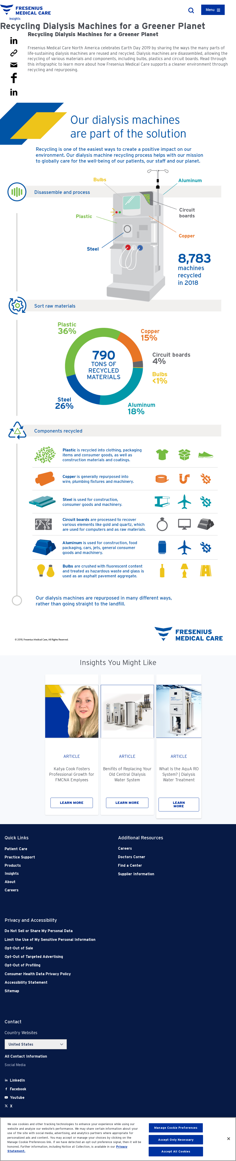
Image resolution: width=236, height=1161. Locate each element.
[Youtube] (17, 1097)
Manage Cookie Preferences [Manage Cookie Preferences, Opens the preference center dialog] (175, 1127)
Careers (11, 890)
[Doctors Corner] (163, 857)
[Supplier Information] (163, 874)
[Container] (213, 10)
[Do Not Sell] (95, 930)
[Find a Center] (163, 865)
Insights (12, 873)
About (10, 882)
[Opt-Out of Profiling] (95, 965)
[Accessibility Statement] (95, 982)
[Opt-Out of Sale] (95, 948)
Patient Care (16, 849)
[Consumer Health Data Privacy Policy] (95, 973)
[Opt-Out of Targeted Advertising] (95, 956)
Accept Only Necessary (176, 1139)
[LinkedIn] (17, 1080)
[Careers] (163, 848)
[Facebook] (18, 1089)
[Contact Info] (26, 1056)
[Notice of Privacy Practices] (95, 939)
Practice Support (20, 857)
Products (13, 865)
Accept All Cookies (175, 1151)
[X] (11, 1106)
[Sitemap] (95, 991)
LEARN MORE (71, 803)
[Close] (229, 1139)
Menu (210, 10)
